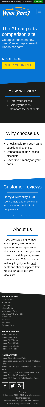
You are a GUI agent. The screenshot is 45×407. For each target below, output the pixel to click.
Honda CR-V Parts (10, 340)
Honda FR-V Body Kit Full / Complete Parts (20, 378)
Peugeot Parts (8, 325)
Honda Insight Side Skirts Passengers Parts (20, 372)
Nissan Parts (7, 308)
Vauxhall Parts (8, 300)
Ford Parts (6, 302)
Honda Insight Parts (10, 346)
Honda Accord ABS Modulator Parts (17, 375)
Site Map (22, 392)
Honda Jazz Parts (9, 337)
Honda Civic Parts (9, 335)
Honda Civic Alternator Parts (14, 358)
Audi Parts (6, 317)
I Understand (38, 2)
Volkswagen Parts (9, 311)
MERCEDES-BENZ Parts (12, 314)
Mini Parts (6, 322)
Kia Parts (6, 320)
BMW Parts (6, 305)
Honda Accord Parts (10, 343)
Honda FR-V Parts (9, 349)
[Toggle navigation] (39, 11)
